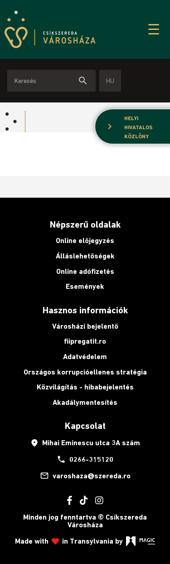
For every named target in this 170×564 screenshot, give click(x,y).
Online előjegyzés (85, 240)
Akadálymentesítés (85, 402)
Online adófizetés (85, 271)
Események (85, 286)
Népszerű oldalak (85, 224)
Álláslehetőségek (85, 256)
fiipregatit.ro (85, 341)
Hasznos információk (85, 310)
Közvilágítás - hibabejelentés (85, 387)
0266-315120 (85, 459)
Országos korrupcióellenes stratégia (85, 372)
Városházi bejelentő (85, 326)
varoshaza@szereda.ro (85, 475)
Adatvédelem (85, 356)
